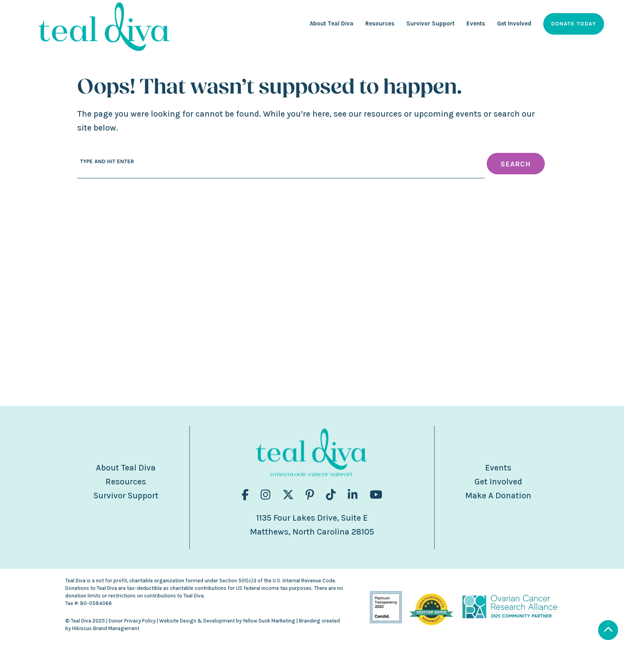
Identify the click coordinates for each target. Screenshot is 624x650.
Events (498, 467)
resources (383, 114)
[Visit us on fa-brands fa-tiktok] (331, 495)
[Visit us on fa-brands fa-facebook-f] (245, 495)
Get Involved (498, 481)
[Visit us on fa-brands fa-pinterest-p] (310, 495)
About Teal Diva (126, 467)
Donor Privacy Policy (132, 621)
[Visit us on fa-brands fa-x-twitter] (288, 495)
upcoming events (448, 114)
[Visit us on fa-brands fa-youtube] (376, 495)
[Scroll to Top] (608, 631)
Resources (125, 481)
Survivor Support (126, 495)
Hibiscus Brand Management (105, 628)
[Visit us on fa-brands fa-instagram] (266, 495)
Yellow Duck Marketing (269, 621)
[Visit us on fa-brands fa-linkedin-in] (353, 495)
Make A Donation (498, 495)
